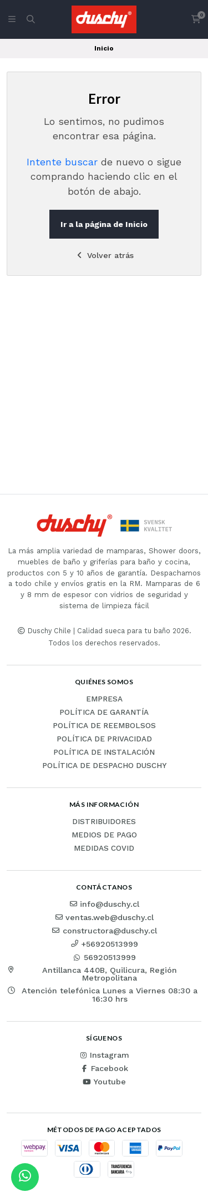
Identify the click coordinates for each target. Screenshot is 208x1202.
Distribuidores (104, 822)
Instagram (104, 1055)
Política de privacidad (104, 739)
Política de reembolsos (104, 726)
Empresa (104, 699)
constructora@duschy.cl (104, 931)
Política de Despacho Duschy (104, 766)
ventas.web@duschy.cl (104, 917)
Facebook (104, 1068)
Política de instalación (104, 752)
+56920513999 (104, 944)
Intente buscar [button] (62, 162)
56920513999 (104, 957)
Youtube (104, 1081)
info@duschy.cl (104, 904)
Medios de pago (104, 835)
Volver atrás (104, 255)
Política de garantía (104, 712)
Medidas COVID (104, 848)
